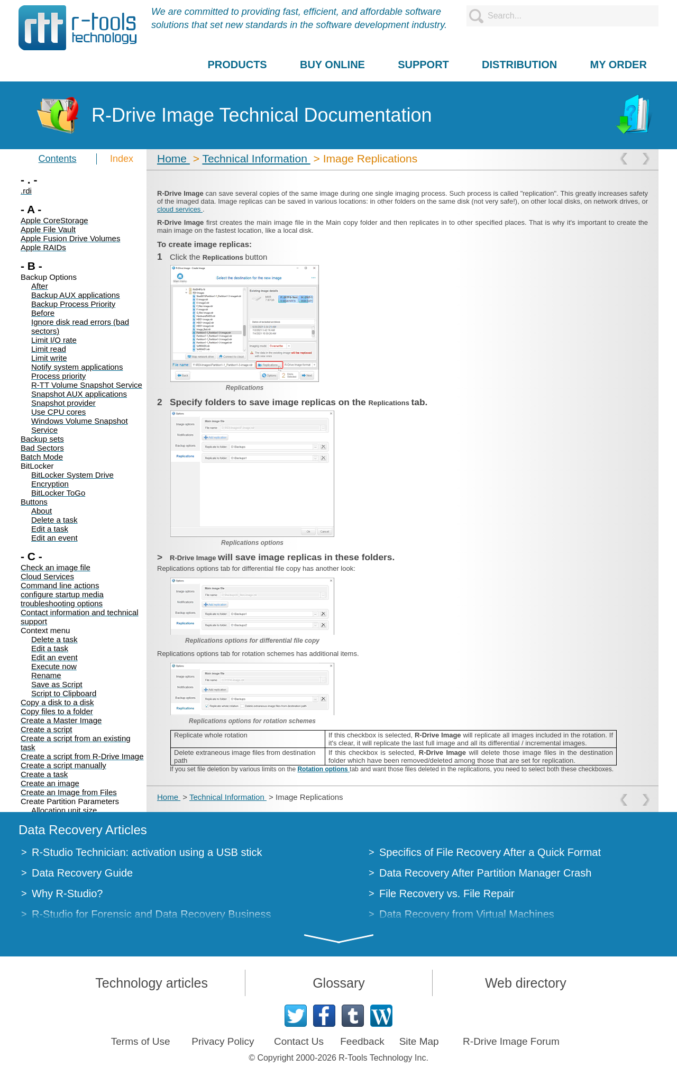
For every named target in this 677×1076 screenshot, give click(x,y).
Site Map (419, 1041)
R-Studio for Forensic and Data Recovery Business (151, 914)
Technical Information (256, 158)
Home (173, 158)
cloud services (180, 209)
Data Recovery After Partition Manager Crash (485, 873)
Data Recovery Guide (82, 873)
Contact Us (299, 1041)
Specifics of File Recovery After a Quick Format (490, 852)
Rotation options (323, 769)
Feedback (362, 1041)
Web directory (525, 982)
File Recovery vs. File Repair (447, 893)
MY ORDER (618, 64)
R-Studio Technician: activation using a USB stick (147, 852)
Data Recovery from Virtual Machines (466, 914)
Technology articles (151, 982)
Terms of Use (140, 1041)
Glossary (339, 982)
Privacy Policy (222, 1041)
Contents (58, 158)
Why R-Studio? (67, 893)
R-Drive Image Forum (511, 1041)
